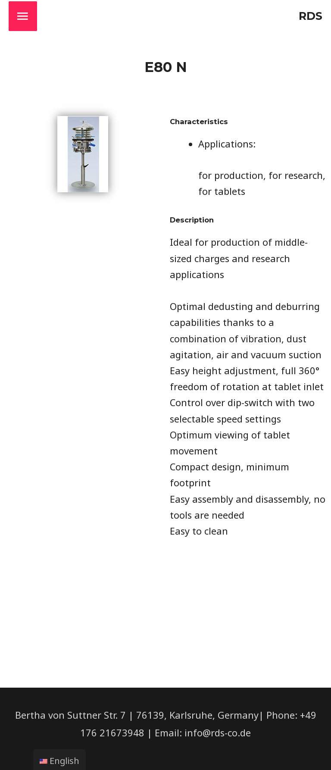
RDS (310, 15)
